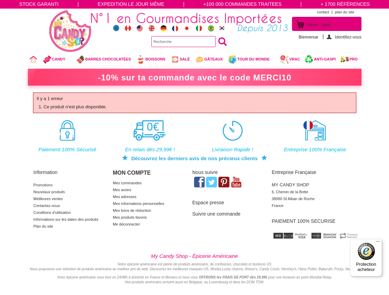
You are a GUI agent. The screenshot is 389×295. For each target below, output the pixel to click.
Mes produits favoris (130, 217)
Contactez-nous (46, 206)
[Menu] (378, 243)
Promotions (43, 185)
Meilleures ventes (48, 199)
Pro (353, 59)
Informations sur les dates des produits (65, 219)
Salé (180, 59)
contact (323, 12)
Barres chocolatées (103, 59)
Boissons (150, 59)
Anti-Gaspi (325, 59)
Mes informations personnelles (138, 203)
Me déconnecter (126, 224)
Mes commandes (127, 183)
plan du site (344, 12)
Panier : (319, 25)
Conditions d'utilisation (52, 212)
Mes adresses (124, 197)
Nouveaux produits (49, 192)
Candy (57, 60)
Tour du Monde (251, 60)
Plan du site (43, 226)
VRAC (290, 59)
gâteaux (209, 59)
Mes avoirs (122, 190)
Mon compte (132, 173)
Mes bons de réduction (132, 210)
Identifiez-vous (348, 37)
